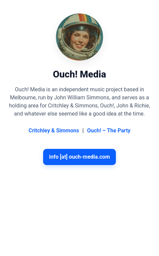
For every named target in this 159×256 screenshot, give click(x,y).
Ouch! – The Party (108, 130)
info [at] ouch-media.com (79, 157)
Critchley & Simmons (54, 130)
